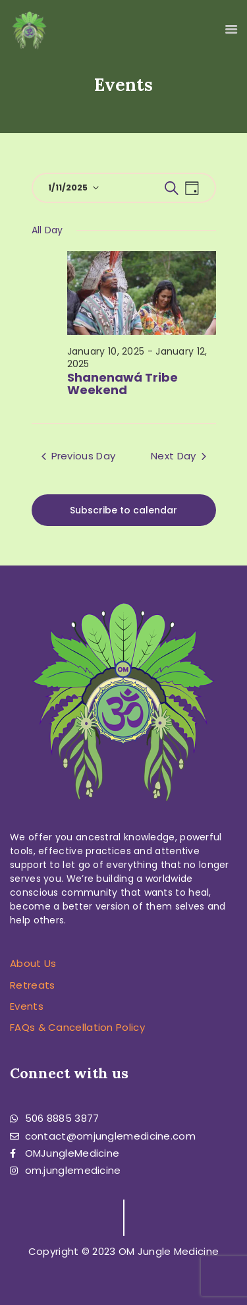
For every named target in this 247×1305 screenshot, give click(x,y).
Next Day (178, 456)
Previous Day (78, 456)
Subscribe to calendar (123, 510)
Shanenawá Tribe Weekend (122, 384)
